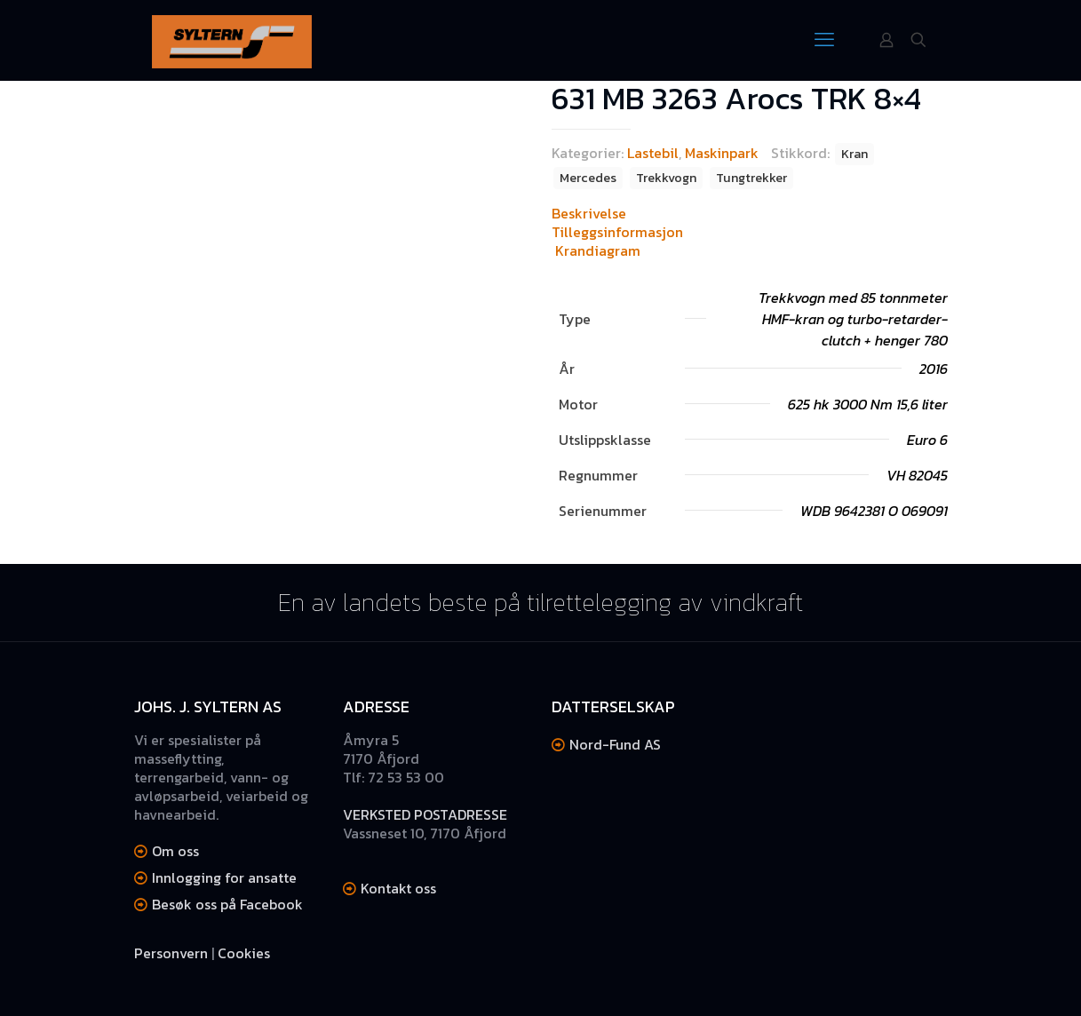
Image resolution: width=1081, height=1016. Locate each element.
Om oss (175, 850)
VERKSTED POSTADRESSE (425, 814)
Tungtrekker (751, 177)
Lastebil (653, 152)
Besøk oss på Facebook (227, 904)
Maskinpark (722, 152)
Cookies (244, 953)
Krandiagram (597, 250)
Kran (854, 153)
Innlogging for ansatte (224, 877)
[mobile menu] (824, 40)
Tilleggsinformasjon (617, 231)
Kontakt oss (398, 888)
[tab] (750, 213)
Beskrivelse (589, 213)
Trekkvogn (666, 177)
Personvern (171, 953)
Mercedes (588, 177)
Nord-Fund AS (615, 744)
